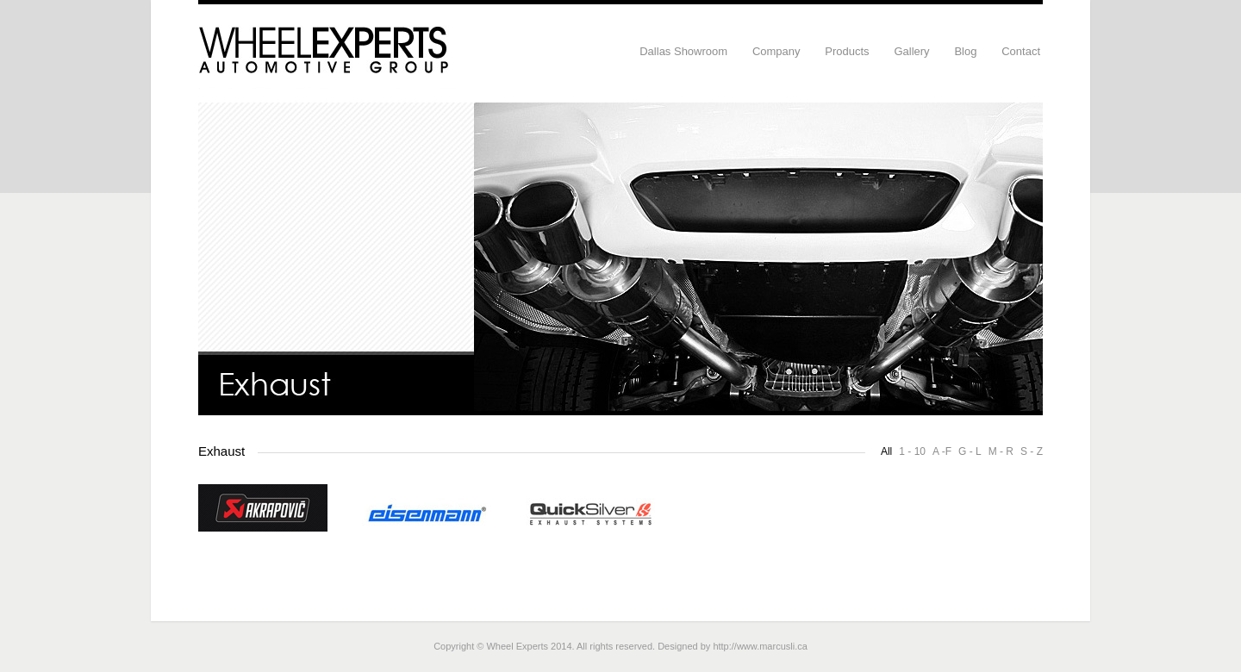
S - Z (1031, 451)
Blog (965, 51)
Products (847, 51)
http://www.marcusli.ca (760, 646)
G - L (970, 451)
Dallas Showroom (683, 51)
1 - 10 (912, 451)
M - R (1000, 451)
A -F (941, 451)
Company (776, 51)
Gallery (911, 51)
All (886, 451)
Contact (1020, 51)
